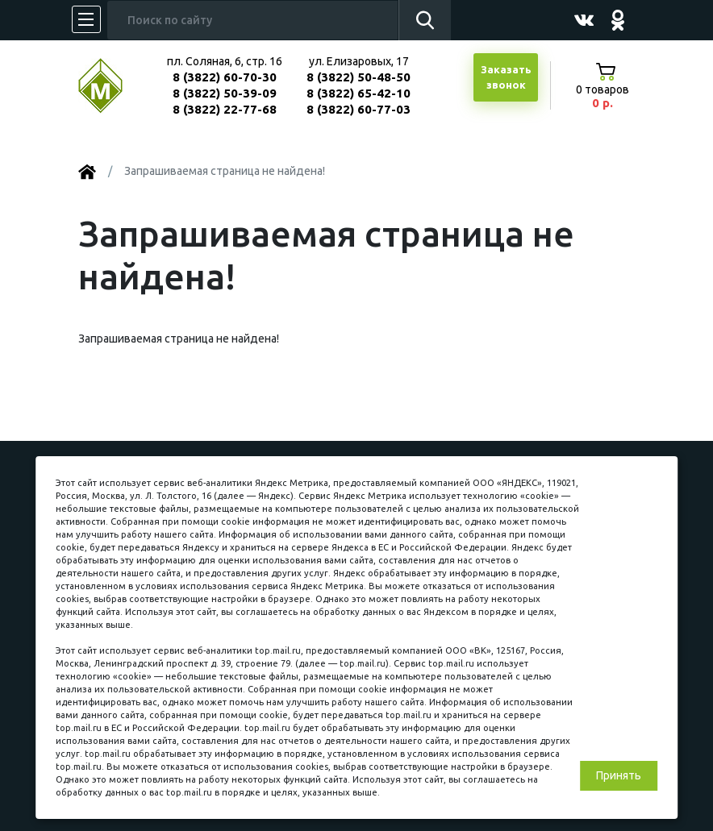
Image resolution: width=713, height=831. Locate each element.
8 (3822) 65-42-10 (358, 93)
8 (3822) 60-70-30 (225, 77)
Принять (618, 775)
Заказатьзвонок (506, 77)
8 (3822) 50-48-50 (358, 77)
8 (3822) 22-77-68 (225, 109)
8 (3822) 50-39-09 (225, 93)
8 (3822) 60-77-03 (358, 109)
